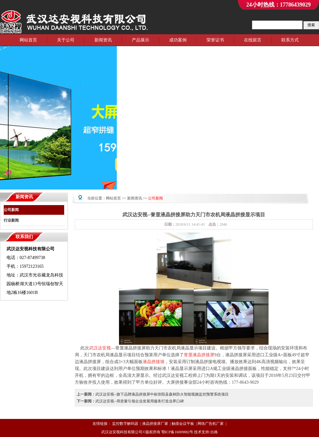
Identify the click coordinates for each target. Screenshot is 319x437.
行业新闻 (11, 220)
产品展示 (140, 40)
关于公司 (65, 40)
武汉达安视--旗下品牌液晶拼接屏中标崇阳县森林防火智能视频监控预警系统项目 (162, 394)
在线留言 (252, 40)
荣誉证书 (215, 40)
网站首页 (28, 40)
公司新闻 (11, 210)
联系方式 (290, 40)
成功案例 (178, 40)
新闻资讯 (103, 40)
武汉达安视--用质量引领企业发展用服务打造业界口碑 (139, 401)
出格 (214, 432)
